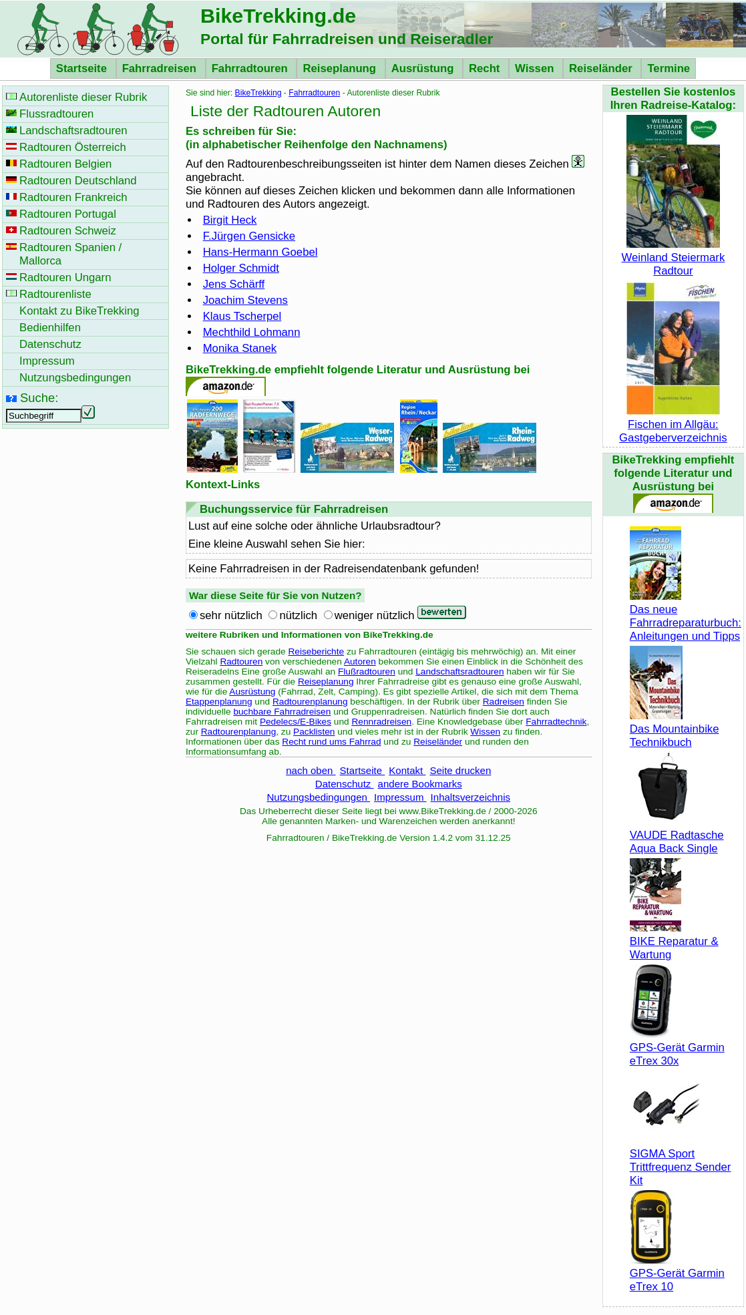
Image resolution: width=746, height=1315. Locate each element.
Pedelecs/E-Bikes (295, 722)
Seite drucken (460, 770)
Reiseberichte (316, 651)
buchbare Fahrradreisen (282, 712)
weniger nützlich (375, 615)
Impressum (400, 797)
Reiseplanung (341, 68)
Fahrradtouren (251, 68)
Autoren (360, 661)
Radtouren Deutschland (78, 180)
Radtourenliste (55, 294)
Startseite (83, 68)
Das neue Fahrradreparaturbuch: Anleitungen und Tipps (685, 616)
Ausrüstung (424, 68)
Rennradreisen (381, 722)
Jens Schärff (234, 284)
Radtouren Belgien (65, 164)
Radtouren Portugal (67, 214)
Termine (668, 68)
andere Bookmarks (420, 783)
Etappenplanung (219, 702)
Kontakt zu (79, 311)
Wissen (536, 68)
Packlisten (314, 732)
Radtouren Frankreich (73, 197)
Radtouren (241, 661)
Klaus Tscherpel (242, 316)
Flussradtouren (56, 114)
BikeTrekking (258, 93)
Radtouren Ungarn (65, 277)
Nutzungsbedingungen (318, 797)
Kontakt (407, 770)
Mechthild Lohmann (252, 332)
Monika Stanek (240, 348)
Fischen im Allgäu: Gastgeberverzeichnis (673, 424)
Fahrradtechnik (556, 722)
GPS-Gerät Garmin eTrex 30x (677, 1047)
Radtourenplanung (310, 702)
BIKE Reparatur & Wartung (674, 941)
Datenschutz (344, 783)
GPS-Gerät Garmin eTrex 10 (677, 1273)
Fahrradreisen (161, 68)
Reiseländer (602, 68)
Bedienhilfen (50, 327)
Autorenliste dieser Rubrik (83, 97)
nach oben (310, 770)
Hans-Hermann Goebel (260, 252)
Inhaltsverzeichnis (470, 797)
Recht (486, 68)
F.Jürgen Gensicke (249, 236)
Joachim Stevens (245, 300)
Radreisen (503, 702)
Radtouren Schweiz (67, 230)
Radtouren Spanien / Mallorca (70, 254)
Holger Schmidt (241, 268)
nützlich (298, 615)
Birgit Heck (230, 220)
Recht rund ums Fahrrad (331, 742)
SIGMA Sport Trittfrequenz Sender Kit (680, 1160)
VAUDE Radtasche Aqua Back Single (677, 835)
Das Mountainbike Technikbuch (674, 729)
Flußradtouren (366, 672)
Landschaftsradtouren (459, 672)
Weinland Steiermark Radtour (673, 257)
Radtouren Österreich (72, 147)
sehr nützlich (231, 615)
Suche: (39, 398)
